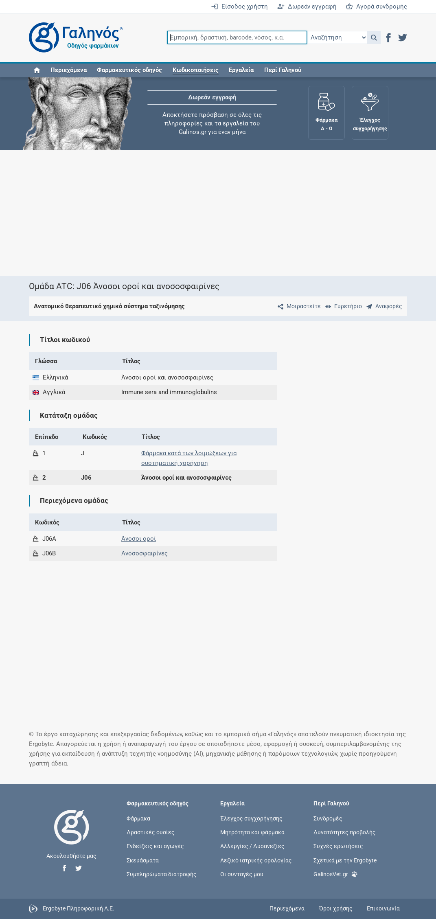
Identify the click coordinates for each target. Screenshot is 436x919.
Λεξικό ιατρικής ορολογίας (256, 860)
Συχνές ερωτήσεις (338, 846)
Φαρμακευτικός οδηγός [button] (129, 70)
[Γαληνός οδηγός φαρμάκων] (73, 37)
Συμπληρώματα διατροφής (162, 874)
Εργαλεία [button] (241, 70)
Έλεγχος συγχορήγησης (251, 818)
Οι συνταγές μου (241, 874)
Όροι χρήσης (336, 908)
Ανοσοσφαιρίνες (144, 553)
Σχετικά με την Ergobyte (345, 860)
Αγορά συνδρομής (376, 6)
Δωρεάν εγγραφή (307, 6)
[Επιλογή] (337, 37)
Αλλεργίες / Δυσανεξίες (252, 846)
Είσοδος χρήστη (239, 6)
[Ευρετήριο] (342, 306)
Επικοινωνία (383, 908)
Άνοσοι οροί (138, 538)
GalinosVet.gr (335, 873)
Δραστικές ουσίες (151, 832)
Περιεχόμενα (68, 70)
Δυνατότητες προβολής (344, 832)
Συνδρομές (327, 818)
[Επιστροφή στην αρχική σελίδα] (71, 835)
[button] (374, 37)
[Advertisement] (218, 213)
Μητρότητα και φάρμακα (252, 832)
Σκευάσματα (143, 860)
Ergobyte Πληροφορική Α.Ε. (78, 908)
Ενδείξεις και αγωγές (155, 846)
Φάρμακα (138, 818)
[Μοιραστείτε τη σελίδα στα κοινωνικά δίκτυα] (297, 306)
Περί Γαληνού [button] (282, 70)
